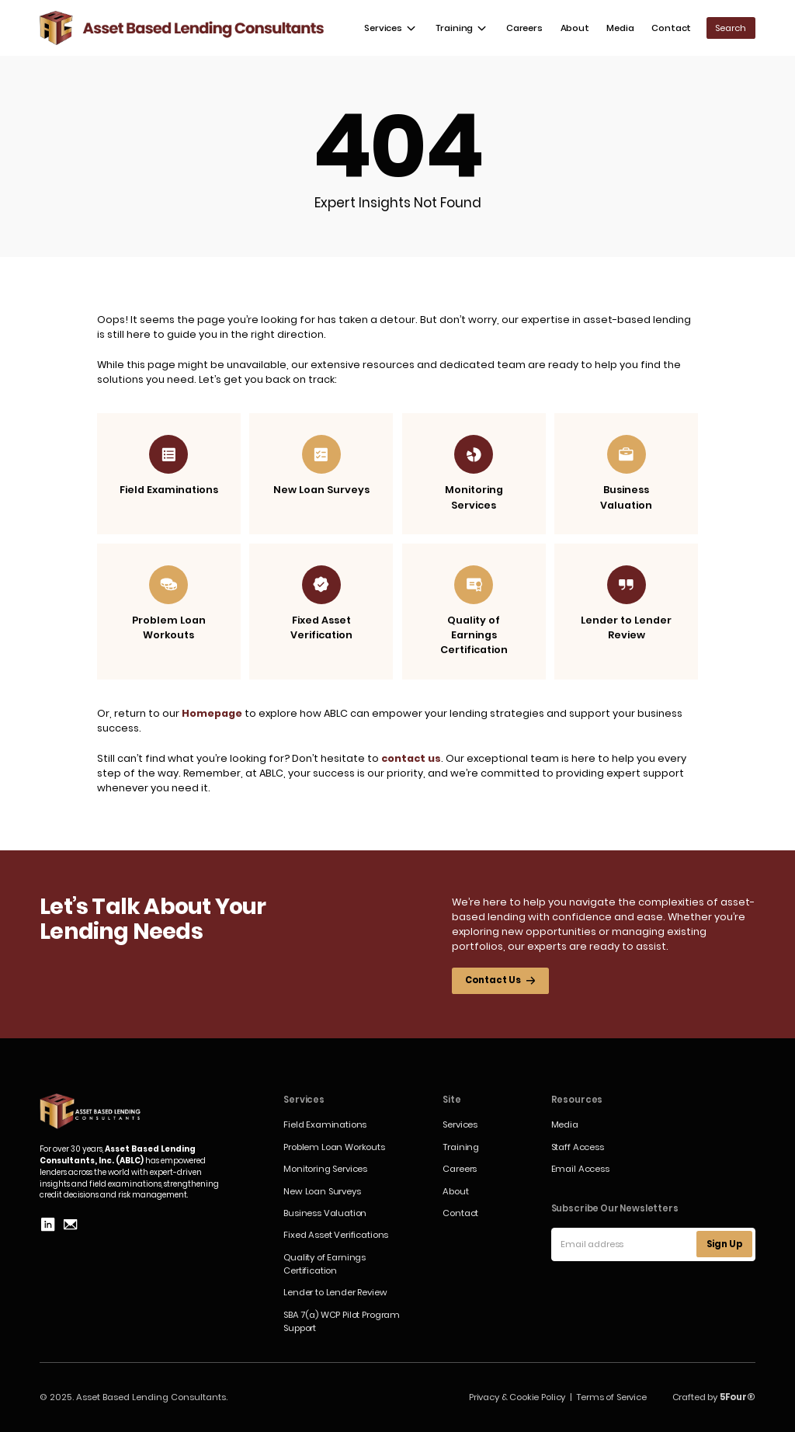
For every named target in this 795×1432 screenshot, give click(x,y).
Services (460, 1124)
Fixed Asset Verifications (335, 1235)
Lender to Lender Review (335, 1292)
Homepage (212, 713)
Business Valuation (324, 1213)
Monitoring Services (325, 1169)
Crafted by (713, 1397)
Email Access (580, 1169)
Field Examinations (324, 1124)
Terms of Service (611, 1397)
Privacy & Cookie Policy (517, 1397)
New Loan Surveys (321, 1191)
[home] (182, 28)
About (575, 28)
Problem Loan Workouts (334, 1147)
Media (620, 28)
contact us (411, 758)
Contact (671, 28)
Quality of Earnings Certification (324, 1264)
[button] (390, 28)
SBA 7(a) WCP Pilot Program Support (341, 1321)
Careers (524, 28)
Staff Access (577, 1147)
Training (461, 1147)
